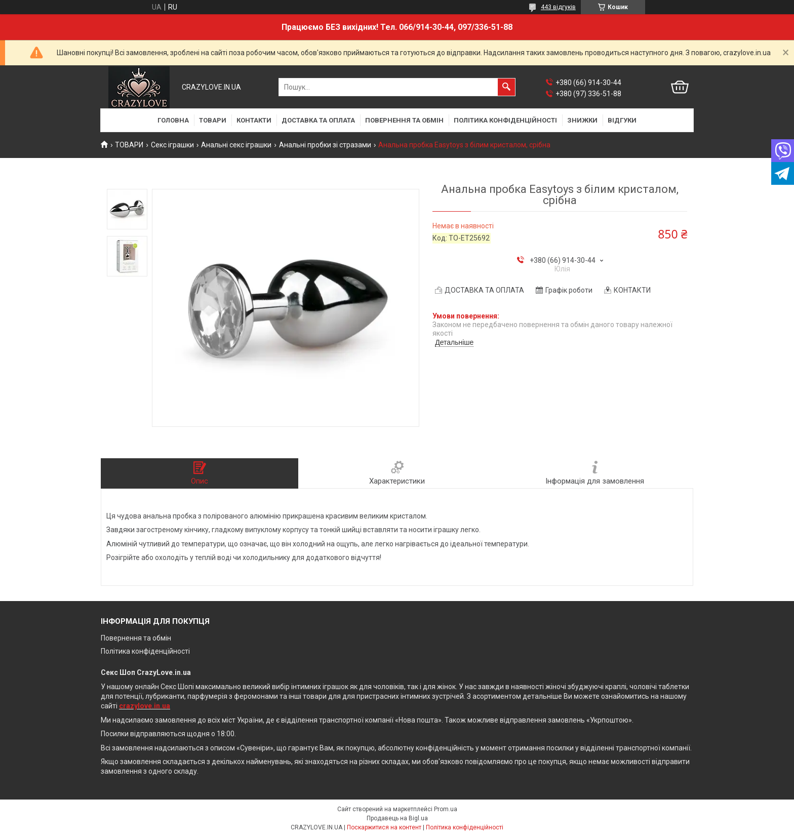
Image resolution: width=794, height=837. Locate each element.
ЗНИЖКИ (582, 120)
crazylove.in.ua (144, 706)
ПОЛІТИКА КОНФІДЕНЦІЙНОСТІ (505, 120)
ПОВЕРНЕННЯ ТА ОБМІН (404, 120)
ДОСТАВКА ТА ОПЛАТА (318, 120)
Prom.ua (445, 809)
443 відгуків (558, 7)
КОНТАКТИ (253, 120)
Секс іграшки (172, 145)
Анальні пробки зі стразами (325, 145)
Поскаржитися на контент (384, 827)
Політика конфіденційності (145, 651)
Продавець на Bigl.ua (397, 818)
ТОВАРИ (212, 120)
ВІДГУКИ (622, 120)
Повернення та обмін (136, 638)
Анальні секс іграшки (236, 145)
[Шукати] (506, 87)
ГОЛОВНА (173, 120)
